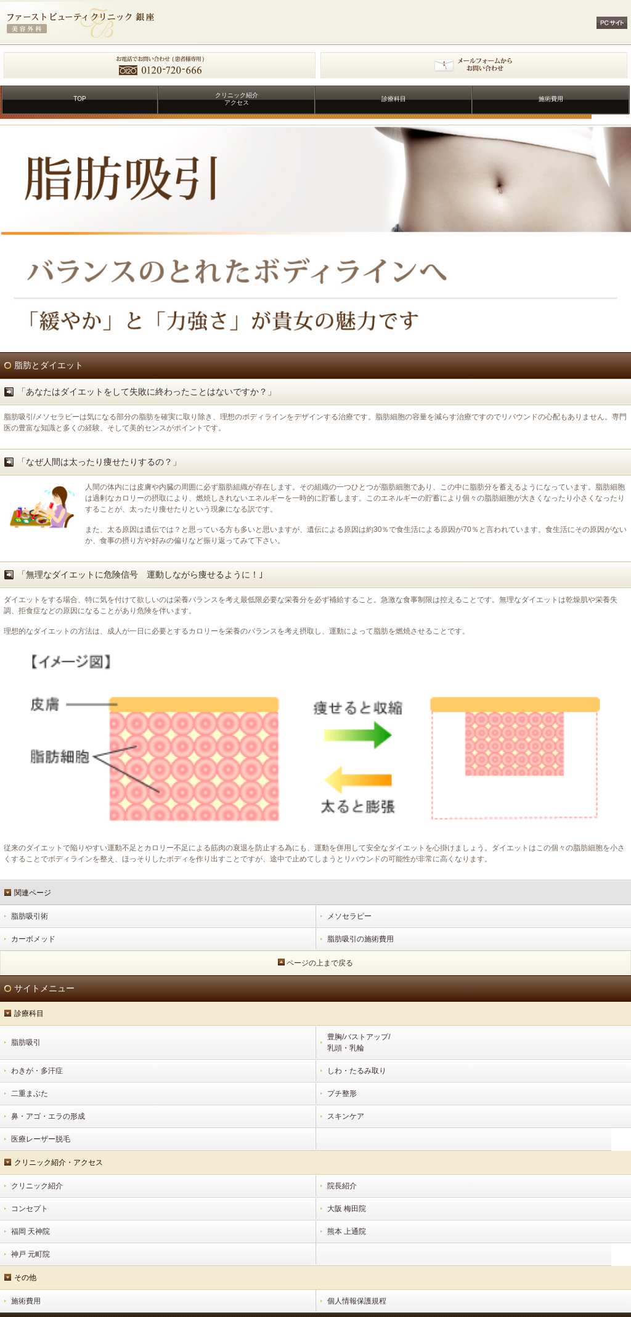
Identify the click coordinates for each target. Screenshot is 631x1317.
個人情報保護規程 (356, 1301)
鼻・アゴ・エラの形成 (48, 1116)
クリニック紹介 (37, 1186)
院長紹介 (342, 1186)
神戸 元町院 (30, 1254)
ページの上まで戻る (320, 963)
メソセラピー (349, 916)
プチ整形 (342, 1093)
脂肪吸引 (26, 1042)
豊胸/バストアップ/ (477, 1043)
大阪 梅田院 (346, 1208)
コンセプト (29, 1208)
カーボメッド (33, 939)
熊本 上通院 (346, 1231)
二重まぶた (29, 1093)
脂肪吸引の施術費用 (360, 939)
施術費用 (26, 1301)
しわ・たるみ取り (356, 1070)
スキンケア (345, 1116)
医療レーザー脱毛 (40, 1139)
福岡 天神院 (30, 1231)
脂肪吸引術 (29, 916)
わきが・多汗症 (37, 1070)
